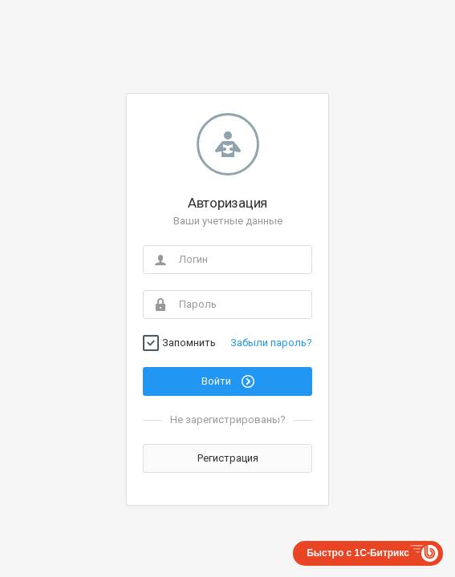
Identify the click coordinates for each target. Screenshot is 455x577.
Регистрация (227, 458)
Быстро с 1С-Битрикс (358, 553)
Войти (227, 381)
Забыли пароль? (271, 343)
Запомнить (189, 343)
